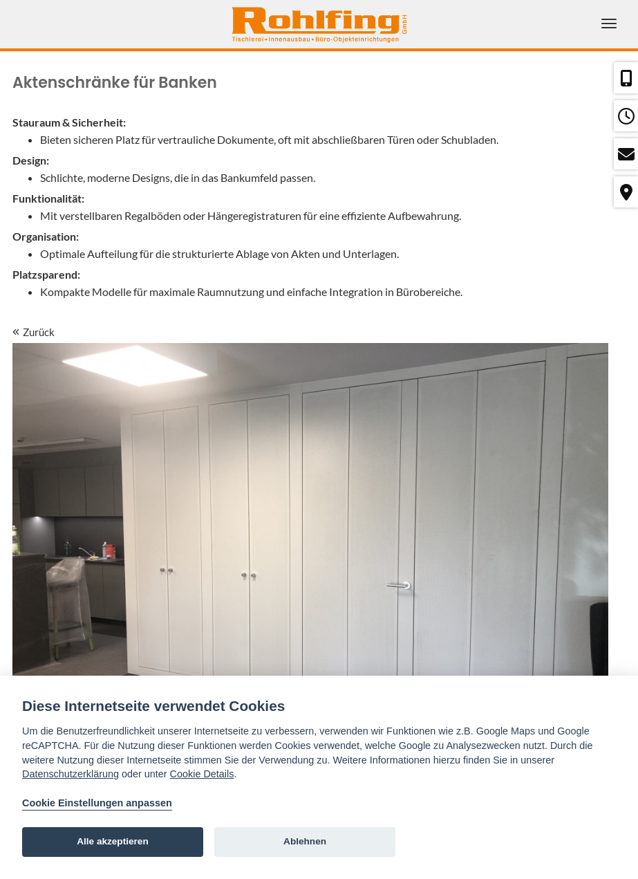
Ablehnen (304, 841)
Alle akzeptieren (113, 841)
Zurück (33, 332)
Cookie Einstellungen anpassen (97, 802)
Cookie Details (202, 773)
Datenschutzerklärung (70, 773)
